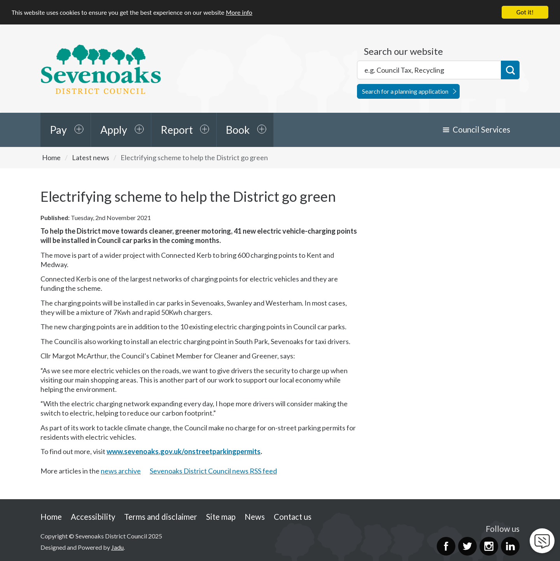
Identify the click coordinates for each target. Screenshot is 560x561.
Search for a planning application (405, 91)
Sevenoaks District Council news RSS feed (213, 471)
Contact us (293, 516)
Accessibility (93, 516)
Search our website (403, 51)
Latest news (90, 157)
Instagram (489, 546)
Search (510, 70)
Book (238, 129)
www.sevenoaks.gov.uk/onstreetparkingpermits (184, 451)
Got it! (525, 12)
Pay (58, 129)
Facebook (446, 546)
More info (239, 12)
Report (177, 129)
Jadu (117, 547)
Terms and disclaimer (160, 516)
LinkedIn (510, 546)
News (255, 516)
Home (51, 157)
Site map (221, 516)
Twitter (467, 546)
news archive (121, 471)
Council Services (481, 129)
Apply (113, 129)
